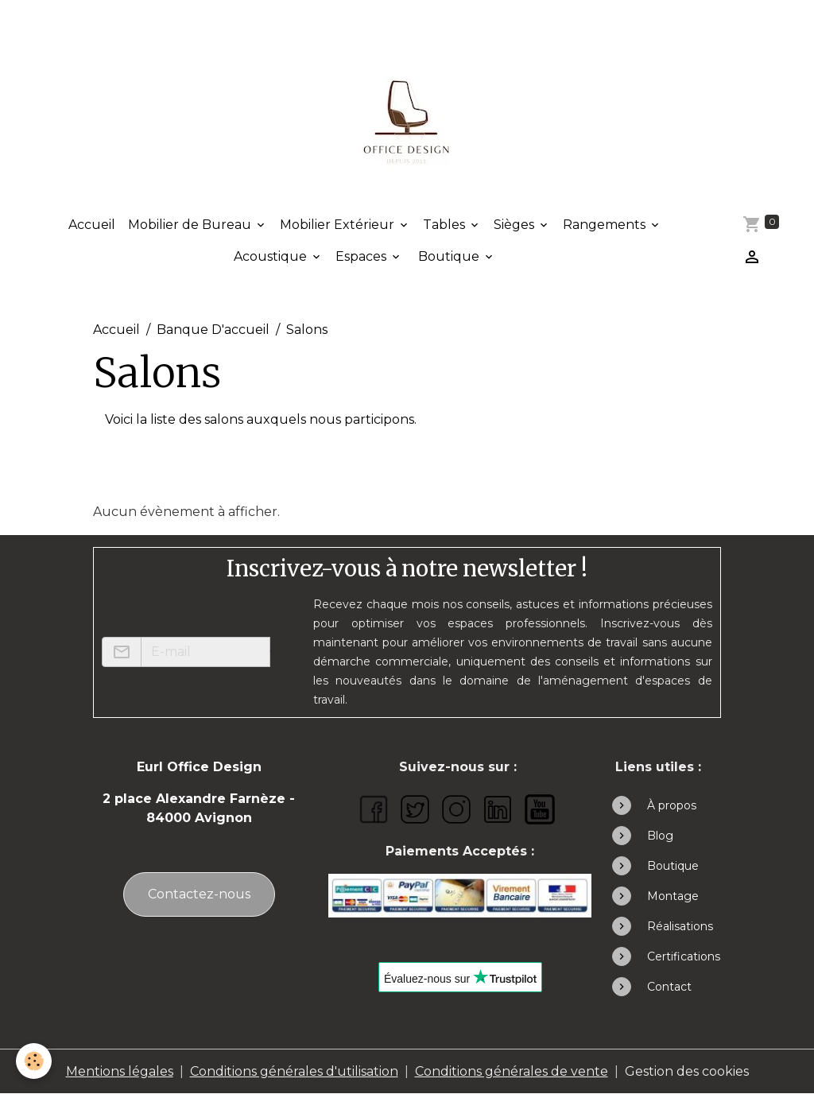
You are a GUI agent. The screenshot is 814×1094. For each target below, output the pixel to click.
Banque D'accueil (213, 329)
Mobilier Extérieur (338, 224)
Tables (445, 224)
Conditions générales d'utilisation (294, 1071)
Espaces (362, 256)
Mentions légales (119, 1071)
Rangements (606, 224)
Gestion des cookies (687, 1071)
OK (279, 651)
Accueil (91, 224)
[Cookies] (34, 1061)
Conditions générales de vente (511, 1071)
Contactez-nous (199, 894)
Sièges (515, 224)
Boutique (449, 256)
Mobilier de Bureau (191, 224)
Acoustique (272, 256)
